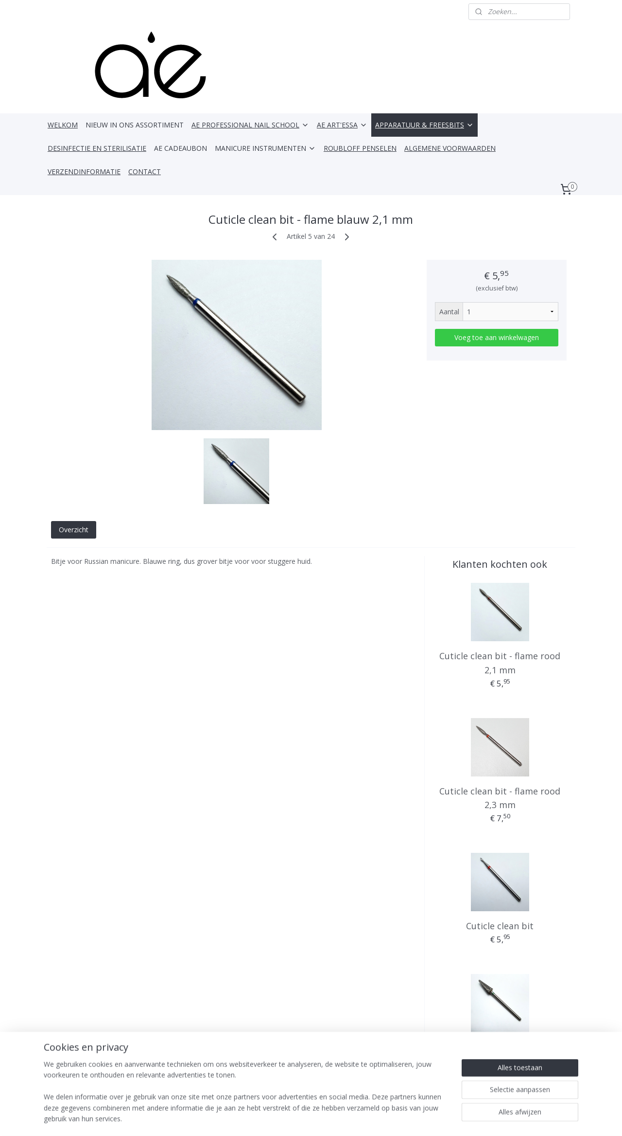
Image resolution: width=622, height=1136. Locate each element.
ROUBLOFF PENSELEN (360, 148)
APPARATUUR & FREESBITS (424, 124)
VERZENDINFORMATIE (84, 171)
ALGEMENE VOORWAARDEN (450, 148)
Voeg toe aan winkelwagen (496, 337)
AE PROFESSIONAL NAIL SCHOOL (250, 124)
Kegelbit (500, 1046)
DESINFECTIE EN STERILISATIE (97, 148)
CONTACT (144, 171)
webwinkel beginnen (350, 1118)
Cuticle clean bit (500, 926)
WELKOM (63, 124)
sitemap (292, 1118)
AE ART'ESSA (342, 124)
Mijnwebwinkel (435, 1118)
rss (313, 1118)
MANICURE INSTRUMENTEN (265, 148)
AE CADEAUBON (180, 148)
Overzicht (73, 529)
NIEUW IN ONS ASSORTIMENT (135, 124)
